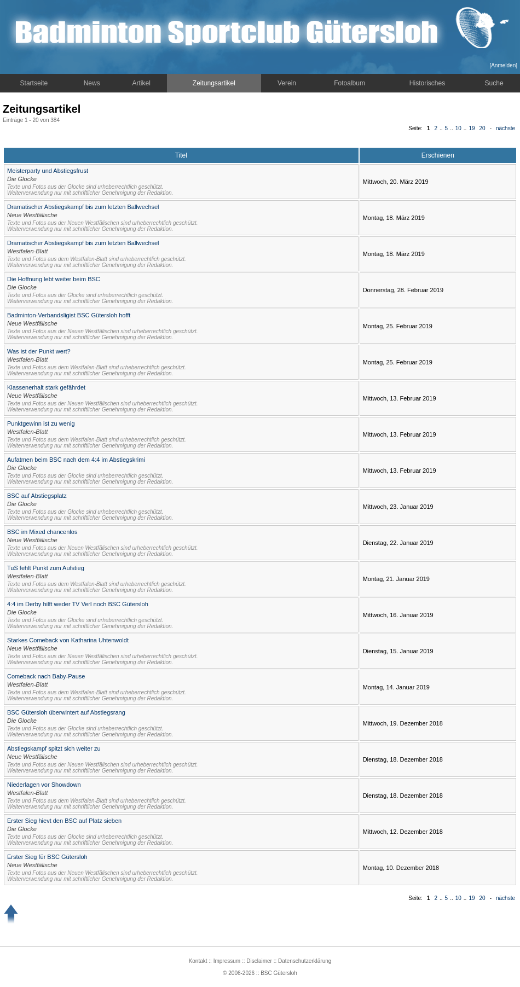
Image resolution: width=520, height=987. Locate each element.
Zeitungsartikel (214, 83)
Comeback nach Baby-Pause (46, 676)
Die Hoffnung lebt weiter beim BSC (53, 279)
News (92, 83)
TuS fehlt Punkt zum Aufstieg (45, 568)
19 (472, 128)
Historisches (427, 83)
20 (482, 128)
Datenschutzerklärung (304, 961)
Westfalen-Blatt (27, 251)
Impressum (226, 961)
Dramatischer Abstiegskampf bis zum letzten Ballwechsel (83, 207)
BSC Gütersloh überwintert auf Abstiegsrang (66, 712)
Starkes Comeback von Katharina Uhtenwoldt (68, 640)
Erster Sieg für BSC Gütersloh (47, 857)
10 (458, 128)
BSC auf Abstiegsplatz (37, 495)
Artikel (141, 83)
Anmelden (503, 65)
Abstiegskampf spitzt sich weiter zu (54, 748)
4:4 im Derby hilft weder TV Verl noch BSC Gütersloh (77, 604)
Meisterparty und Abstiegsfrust (47, 170)
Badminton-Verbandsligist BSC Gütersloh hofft (68, 315)
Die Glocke (22, 179)
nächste (505, 128)
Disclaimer (259, 961)
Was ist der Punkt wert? (39, 351)
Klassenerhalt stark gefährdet (46, 387)
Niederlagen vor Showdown (44, 784)
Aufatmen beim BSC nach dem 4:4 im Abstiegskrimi (76, 459)
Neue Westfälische (32, 215)
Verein (287, 83)
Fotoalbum (349, 83)
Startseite (34, 83)
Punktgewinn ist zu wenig (41, 423)
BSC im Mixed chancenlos (42, 532)
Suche (494, 83)
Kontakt (198, 961)
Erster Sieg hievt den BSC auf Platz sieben (64, 820)
